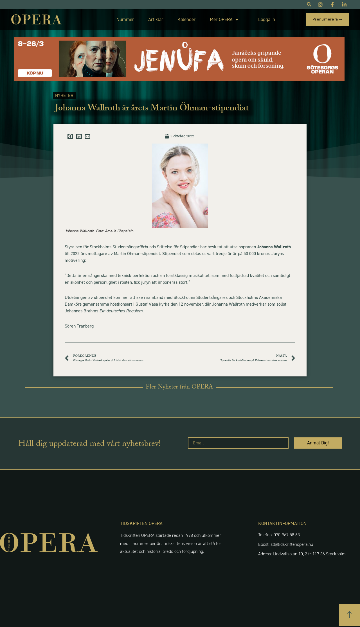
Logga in (266, 19)
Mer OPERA (224, 19)
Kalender (186, 19)
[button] (70, 136)
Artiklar (155, 19)
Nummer (125, 19)
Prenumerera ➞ (327, 19)
